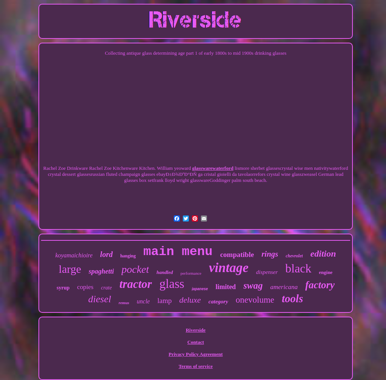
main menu (178, 252)
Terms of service (196, 366)
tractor (135, 284)
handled (164, 272)
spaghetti (101, 271)
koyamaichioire (74, 255)
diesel (99, 299)
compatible (237, 254)
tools (292, 298)
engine (325, 272)
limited (226, 287)
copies (85, 287)
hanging (128, 255)
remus (124, 302)
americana (284, 287)
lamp (164, 301)
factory (320, 285)
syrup (63, 288)
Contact (195, 342)
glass (171, 284)
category (218, 301)
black (298, 268)
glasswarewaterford (213, 168)
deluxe (190, 300)
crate (106, 288)
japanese (200, 289)
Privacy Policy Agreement (195, 354)
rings (270, 253)
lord (106, 254)
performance (191, 273)
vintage (228, 267)
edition (323, 253)
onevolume (255, 300)
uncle (143, 301)
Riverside (196, 330)
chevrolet (294, 255)
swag (253, 285)
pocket (135, 269)
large (70, 269)
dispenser (267, 272)
